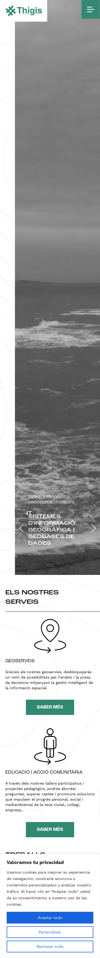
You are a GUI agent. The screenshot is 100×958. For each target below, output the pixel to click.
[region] (50, 906)
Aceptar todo (50, 918)
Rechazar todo (50, 946)
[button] (22, 528)
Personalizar (50, 932)
